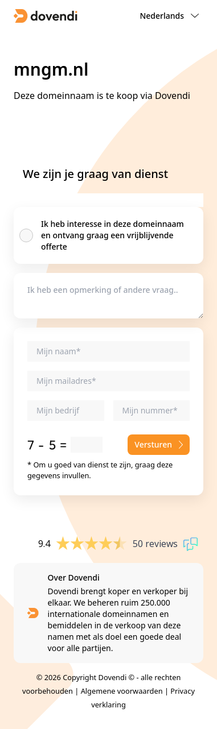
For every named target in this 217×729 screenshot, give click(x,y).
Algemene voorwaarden (122, 691)
